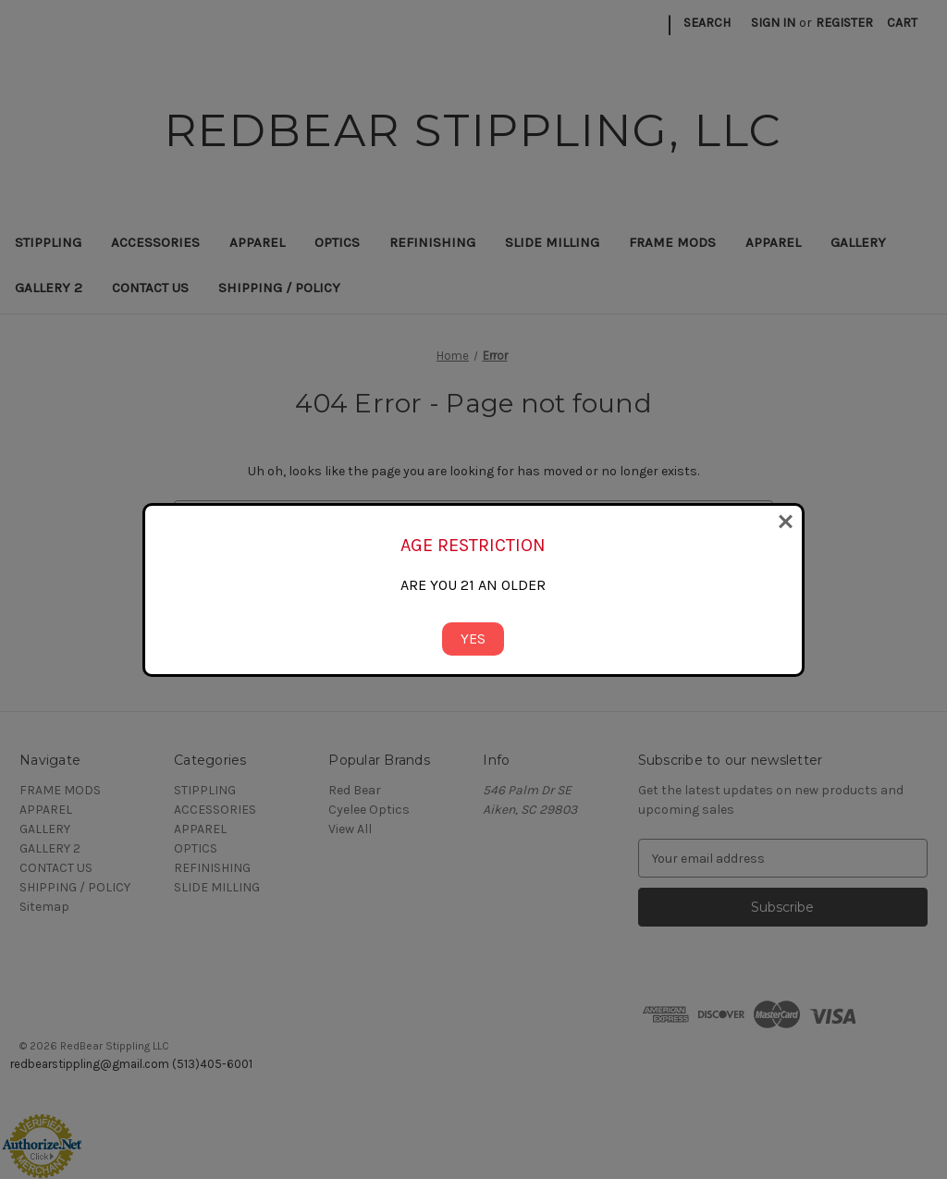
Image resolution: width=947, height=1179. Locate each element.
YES (473, 638)
